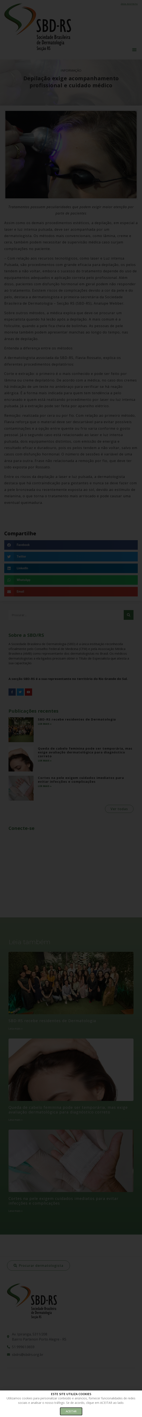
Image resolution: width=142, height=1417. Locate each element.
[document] (71, 708)
